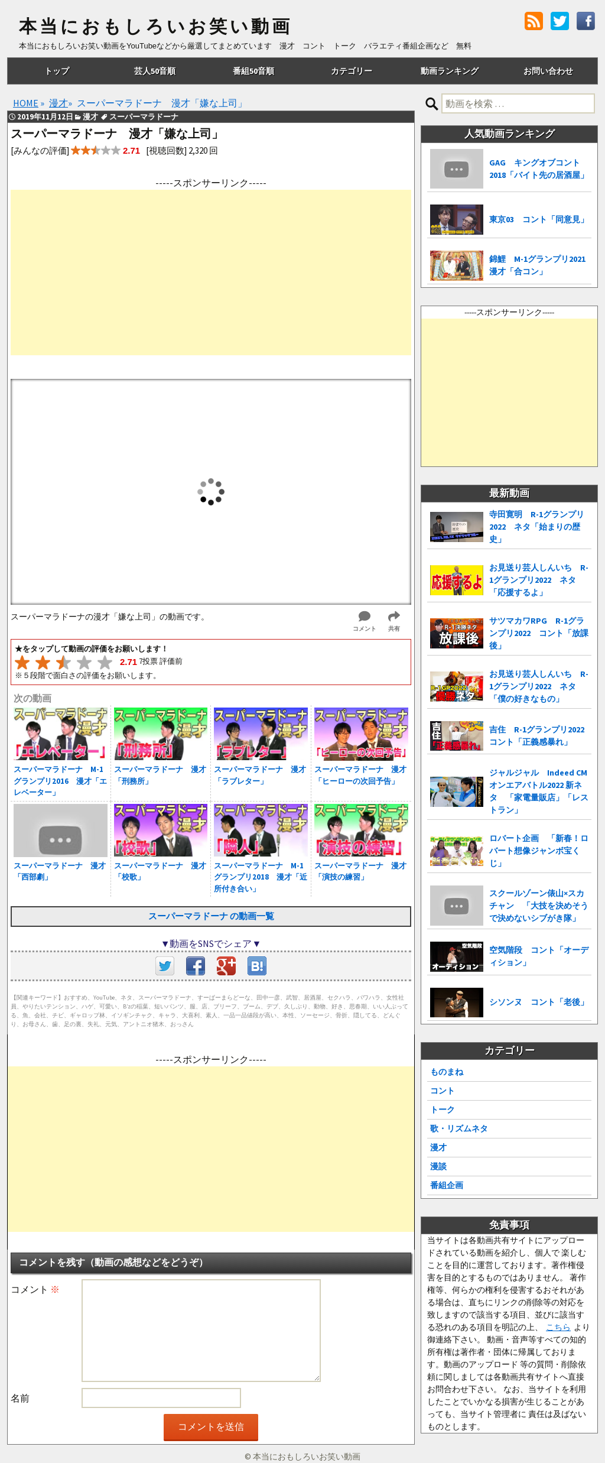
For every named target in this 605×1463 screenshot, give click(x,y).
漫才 (438, 1147)
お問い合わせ (548, 71)
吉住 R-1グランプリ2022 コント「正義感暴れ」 (540, 735)
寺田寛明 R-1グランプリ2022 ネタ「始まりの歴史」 (536, 526)
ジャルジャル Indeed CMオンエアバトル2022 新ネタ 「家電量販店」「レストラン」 (538, 791)
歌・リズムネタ (459, 1128)
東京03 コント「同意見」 (538, 219)
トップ (56, 71)
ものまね (446, 1071)
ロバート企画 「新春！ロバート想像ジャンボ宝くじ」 (538, 850)
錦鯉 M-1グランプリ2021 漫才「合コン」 (540, 265)
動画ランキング (450, 71)
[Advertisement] (211, 272)
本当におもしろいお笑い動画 (155, 26)
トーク (442, 1109)
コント (442, 1090)
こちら (558, 1327)
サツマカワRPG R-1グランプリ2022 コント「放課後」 (538, 633)
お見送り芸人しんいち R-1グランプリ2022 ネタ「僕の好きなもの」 (538, 686)
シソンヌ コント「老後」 (538, 1002)
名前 (20, 1398)
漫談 (438, 1166)
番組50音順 (253, 71)
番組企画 (446, 1185)
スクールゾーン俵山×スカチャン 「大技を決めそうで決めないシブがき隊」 (538, 905)
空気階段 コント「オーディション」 (538, 956)
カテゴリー (351, 71)
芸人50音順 (154, 71)
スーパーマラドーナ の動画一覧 (211, 916)
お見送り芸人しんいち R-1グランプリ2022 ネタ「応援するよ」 (538, 580)
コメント (35, 1289)
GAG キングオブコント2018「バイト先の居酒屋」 (538, 168)
